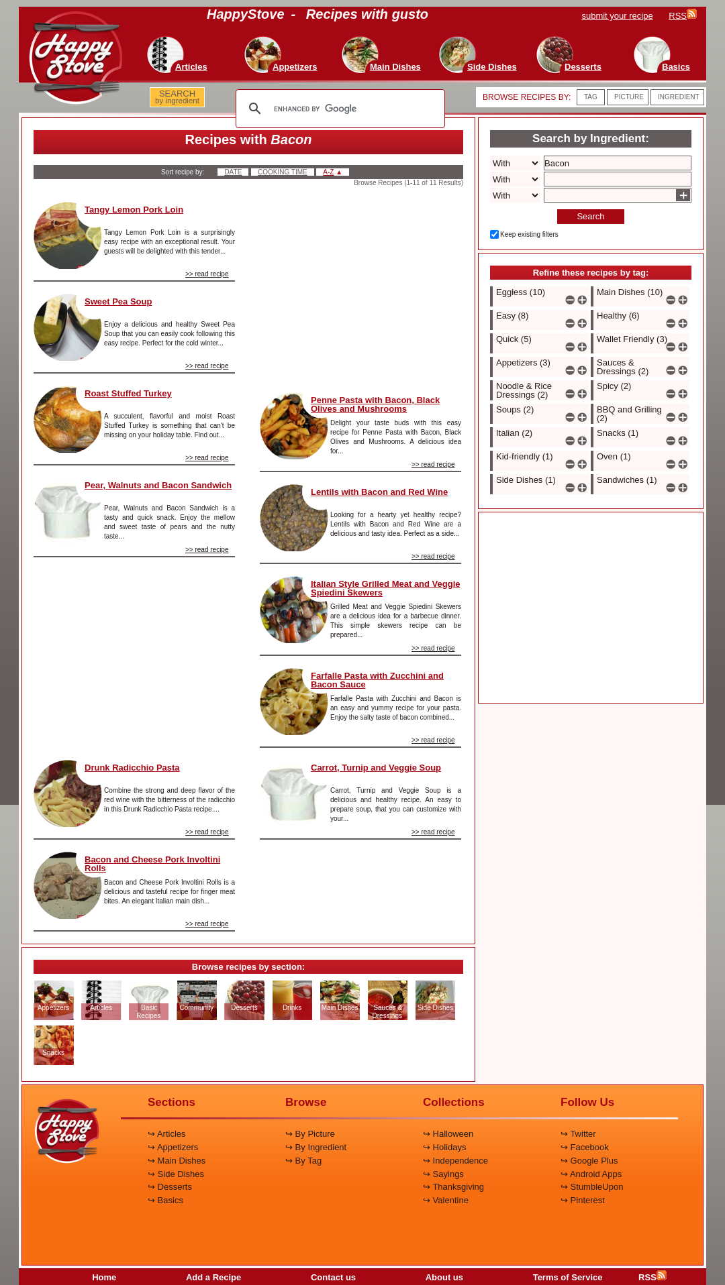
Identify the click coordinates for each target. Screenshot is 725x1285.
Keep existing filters (529, 234)
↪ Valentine (446, 1200)
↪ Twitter (578, 1134)
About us (444, 1277)
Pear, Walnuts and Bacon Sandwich (158, 485)
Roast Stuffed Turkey (128, 393)
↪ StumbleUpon (592, 1187)
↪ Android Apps (591, 1174)
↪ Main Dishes (176, 1161)
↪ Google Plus (589, 1161)
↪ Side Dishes (176, 1174)
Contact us (333, 1277)
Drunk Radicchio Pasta (132, 768)
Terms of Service (568, 1277)
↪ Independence (455, 1161)
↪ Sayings (443, 1174)
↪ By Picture (310, 1134)
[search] (338, 109)
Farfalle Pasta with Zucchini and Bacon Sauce (377, 680)
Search (590, 216)
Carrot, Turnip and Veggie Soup (376, 768)
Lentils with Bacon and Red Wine (379, 492)
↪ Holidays (444, 1147)
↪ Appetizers (173, 1147)
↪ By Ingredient (315, 1147)
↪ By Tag (303, 1161)
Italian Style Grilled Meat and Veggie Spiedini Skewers (386, 588)
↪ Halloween (448, 1134)
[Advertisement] (134, 653)
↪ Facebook (585, 1147)
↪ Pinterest (583, 1200)
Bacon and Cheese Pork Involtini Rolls (152, 863)
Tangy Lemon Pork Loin (134, 210)
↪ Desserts (170, 1187)
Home (104, 1277)
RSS (652, 1277)
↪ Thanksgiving (453, 1187)
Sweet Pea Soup (118, 301)
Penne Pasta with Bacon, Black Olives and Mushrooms (375, 404)
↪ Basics (165, 1200)
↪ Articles (167, 1134)
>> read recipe (207, 274)
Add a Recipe (213, 1277)
